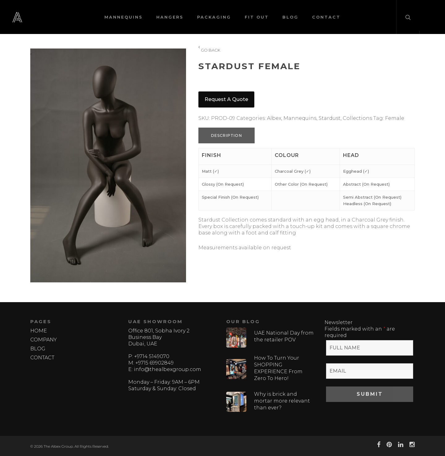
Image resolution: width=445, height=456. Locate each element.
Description (226, 135)
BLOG (290, 17)
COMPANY (43, 340)
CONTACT (326, 17)
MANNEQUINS (123, 17)
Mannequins (299, 118)
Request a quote (226, 99)
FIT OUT (257, 17)
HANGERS (170, 17)
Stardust (330, 118)
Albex (274, 118)
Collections (357, 118)
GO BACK (209, 50)
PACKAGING (214, 17)
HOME (38, 331)
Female (394, 118)
